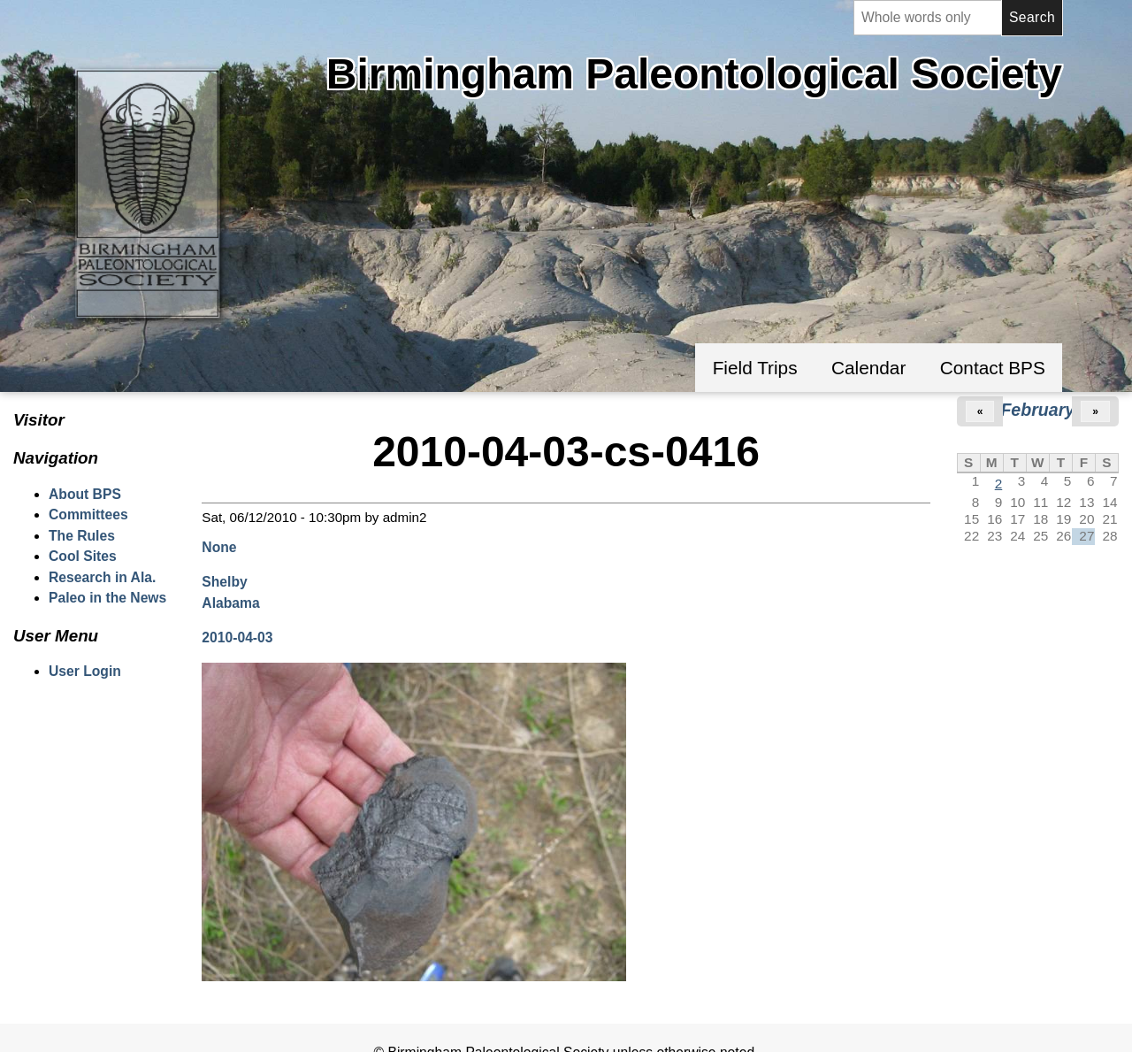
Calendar (868, 367)
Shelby (224, 581)
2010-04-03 (237, 637)
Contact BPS (992, 367)
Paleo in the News (107, 597)
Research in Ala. (102, 577)
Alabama (230, 602)
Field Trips (755, 367)
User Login (85, 671)
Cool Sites (83, 556)
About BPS (85, 494)
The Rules (82, 535)
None (219, 547)
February (1037, 409)
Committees (88, 514)
